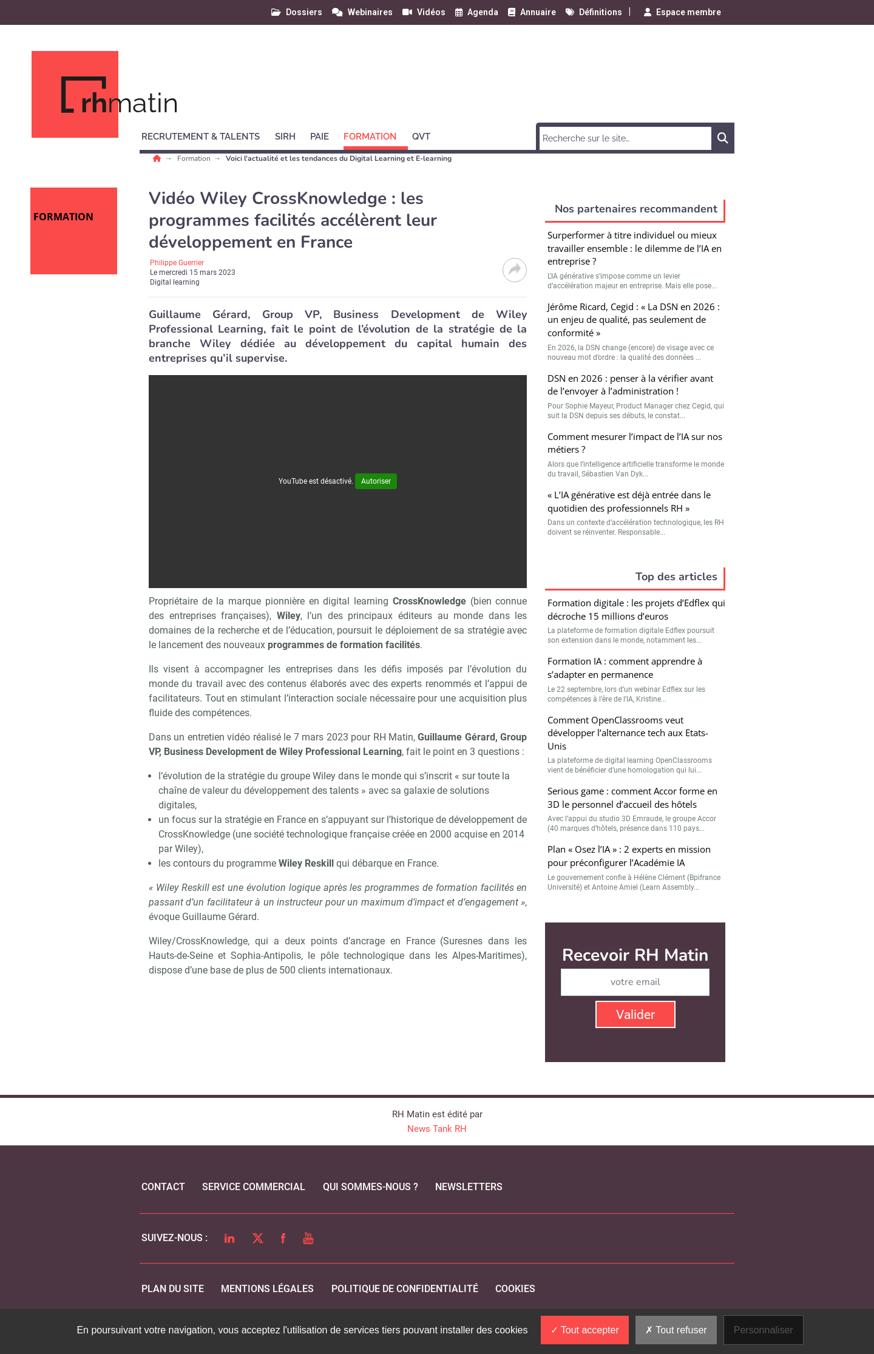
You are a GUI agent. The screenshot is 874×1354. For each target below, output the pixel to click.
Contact (163, 1187)
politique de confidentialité (404, 1289)
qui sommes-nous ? (370, 1187)
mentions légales (267, 1289)
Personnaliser (763, 1330)
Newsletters (469, 1187)
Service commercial (253, 1187)
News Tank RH (437, 1128)
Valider (635, 1014)
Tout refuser (676, 1330)
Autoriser (376, 481)
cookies (515, 1289)
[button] (206, 135)
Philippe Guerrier (177, 263)
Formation (194, 158)
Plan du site (172, 1289)
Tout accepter (584, 1330)
